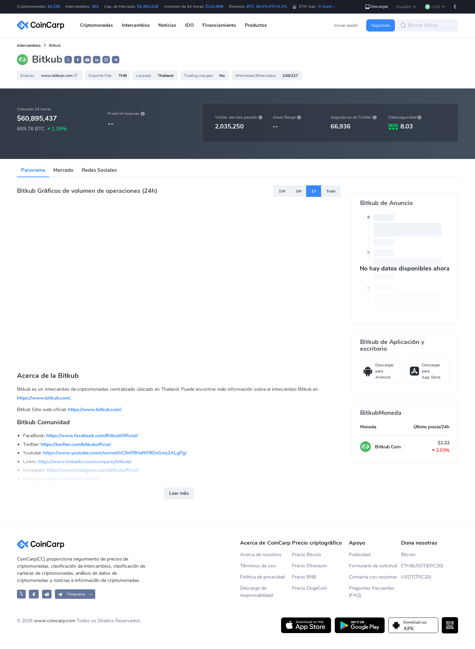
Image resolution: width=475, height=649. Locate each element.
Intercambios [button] (136, 25)
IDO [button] (189, 25)
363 (95, 6)
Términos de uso (258, 566)
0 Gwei (326, 6)
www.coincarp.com (54, 620)
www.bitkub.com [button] (59, 75)
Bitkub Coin (388, 447)
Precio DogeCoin (309, 588)
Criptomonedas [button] (96, 25)
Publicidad (360, 554)
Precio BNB (304, 577)
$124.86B (214, 6)
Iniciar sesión (346, 25)
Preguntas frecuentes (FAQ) (371, 592)
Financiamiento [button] (219, 25)
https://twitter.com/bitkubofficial (76, 444)
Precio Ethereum (309, 566)
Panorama (33, 170)
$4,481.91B (147, 6)
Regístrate (380, 25)
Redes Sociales (99, 170)
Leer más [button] (179, 493)
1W (282, 191)
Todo (331, 191)
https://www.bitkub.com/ (44, 398)
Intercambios (29, 45)
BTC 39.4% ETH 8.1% (266, 6)
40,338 (53, 6)
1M (298, 191)
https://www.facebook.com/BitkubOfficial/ (92, 435)
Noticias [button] (167, 25)
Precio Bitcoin (306, 554)
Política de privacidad (262, 577)
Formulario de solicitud (373, 566)
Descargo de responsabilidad (256, 592)
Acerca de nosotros (260, 554)
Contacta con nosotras (373, 577)
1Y (313, 191)
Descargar (376, 6)
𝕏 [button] (68, 60)
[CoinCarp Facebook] (34, 594)
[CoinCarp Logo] (42, 25)
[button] (406, 7)
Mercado (63, 170)
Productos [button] (256, 25)
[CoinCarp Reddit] (47, 594)
